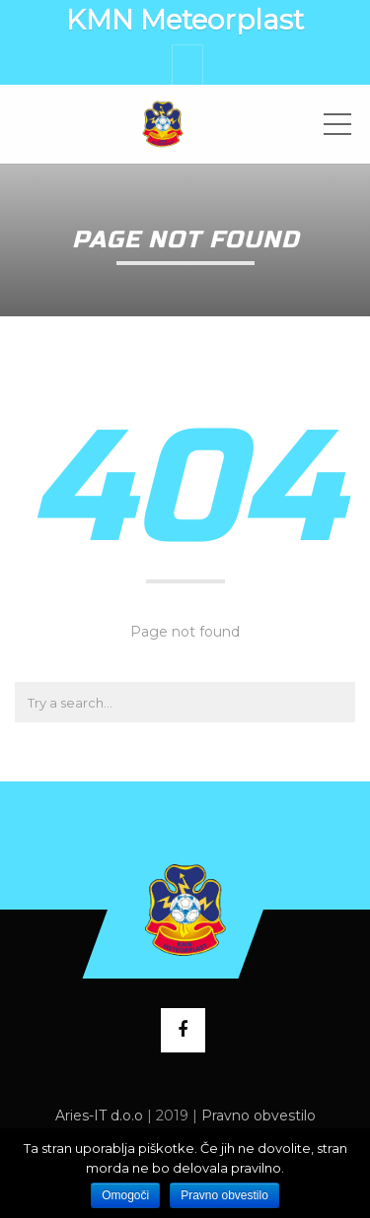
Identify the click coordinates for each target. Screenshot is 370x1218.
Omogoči (125, 1195)
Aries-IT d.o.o (99, 1115)
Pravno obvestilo (258, 1115)
